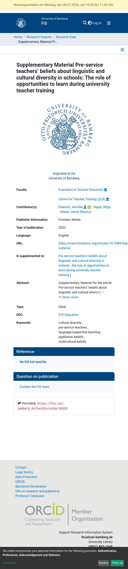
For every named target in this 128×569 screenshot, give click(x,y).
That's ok (117, 562)
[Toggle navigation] (108, 23)
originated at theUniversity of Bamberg (64, 176)
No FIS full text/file (33, 362)
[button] (89, 23)
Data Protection (26, 477)
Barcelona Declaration (30, 486)
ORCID (19, 482)
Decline (103, 562)
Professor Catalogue (29, 496)
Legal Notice (24, 472)
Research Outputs (39, 37)
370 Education (68, 315)
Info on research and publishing (37, 491)
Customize (9, 562)
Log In (97, 23)
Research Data (66, 37)
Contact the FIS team (34, 387)
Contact (20, 467)
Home (18, 37)
